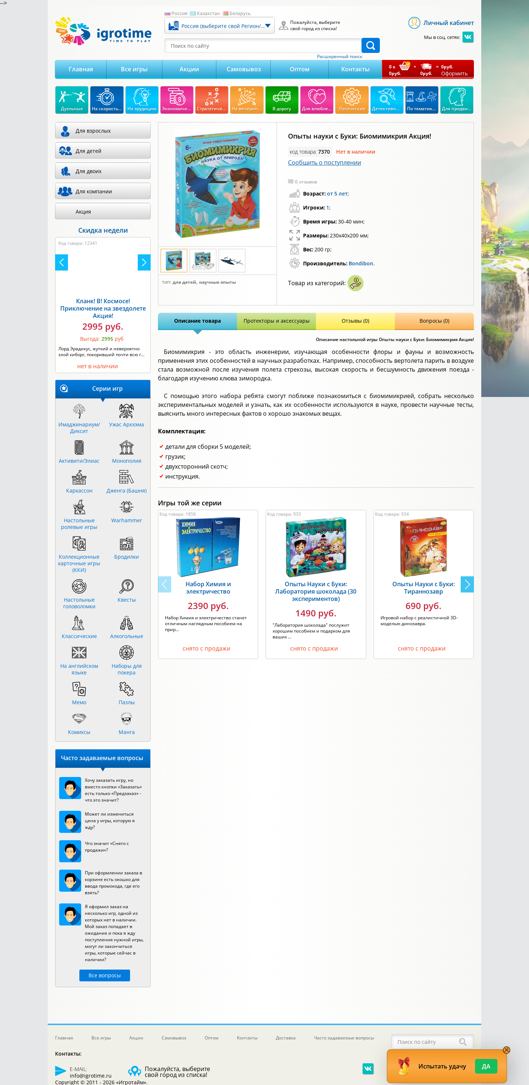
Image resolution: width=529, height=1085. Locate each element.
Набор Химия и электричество (208, 587)
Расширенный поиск (339, 56)
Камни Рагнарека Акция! (97, 310)
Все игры (134, 69)
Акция (83, 211)
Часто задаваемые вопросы (344, 1038)
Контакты (355, 69)
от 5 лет (337, 193)
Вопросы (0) (434, 320)
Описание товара (197, 320)
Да (486, 1066)
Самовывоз (244, 69)
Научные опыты (217, 282)
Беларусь (240, 13)
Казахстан (208, 13)
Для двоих (88, 171)
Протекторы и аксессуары (277, 320)
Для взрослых (93, 130)
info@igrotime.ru (91, 1075)
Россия (179, 13)
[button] (467, 584)
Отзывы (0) (355, 320)
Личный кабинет (449, 23)
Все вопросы (105, 975)
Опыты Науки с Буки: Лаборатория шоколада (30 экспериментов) (315, 591)
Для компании (94, 191)
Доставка (286, 1038)
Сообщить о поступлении (324, 162)
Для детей (184, 282)
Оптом (300, 69)
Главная (81, 69)
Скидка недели (103, 230)
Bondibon (361, 263)
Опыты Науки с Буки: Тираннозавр (423, 587)
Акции (189, 69)
